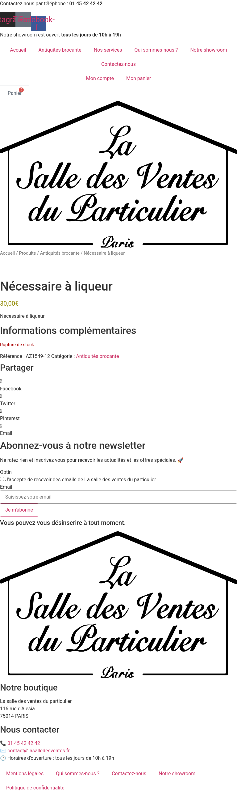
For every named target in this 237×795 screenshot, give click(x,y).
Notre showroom (208, 50)
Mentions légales (25, 773)
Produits (27, 253)
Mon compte (100, 78)
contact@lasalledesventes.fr (38, 751)
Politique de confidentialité (35, 788)
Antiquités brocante (60, 50)
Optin (6, 472)
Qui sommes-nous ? (156, 50)
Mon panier (138, 78)
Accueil (18, 50)
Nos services (108, 50)
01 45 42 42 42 (23, 743)
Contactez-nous (118, 64)
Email (6, 487)
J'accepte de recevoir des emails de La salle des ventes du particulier (80, 479)
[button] (118, 385)
